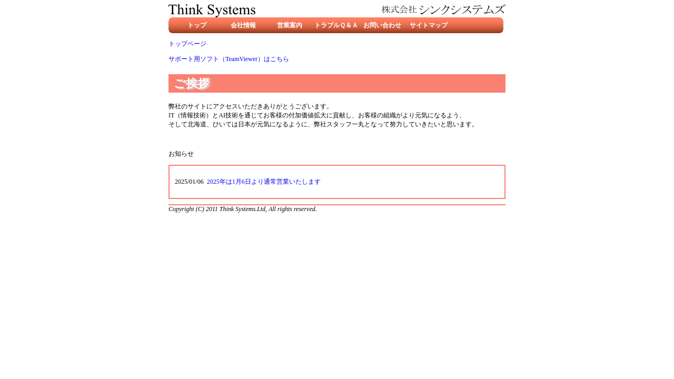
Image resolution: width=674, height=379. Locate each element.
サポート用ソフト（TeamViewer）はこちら (228, 59)
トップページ (187, 43)
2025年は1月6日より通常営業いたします (264, 181)
